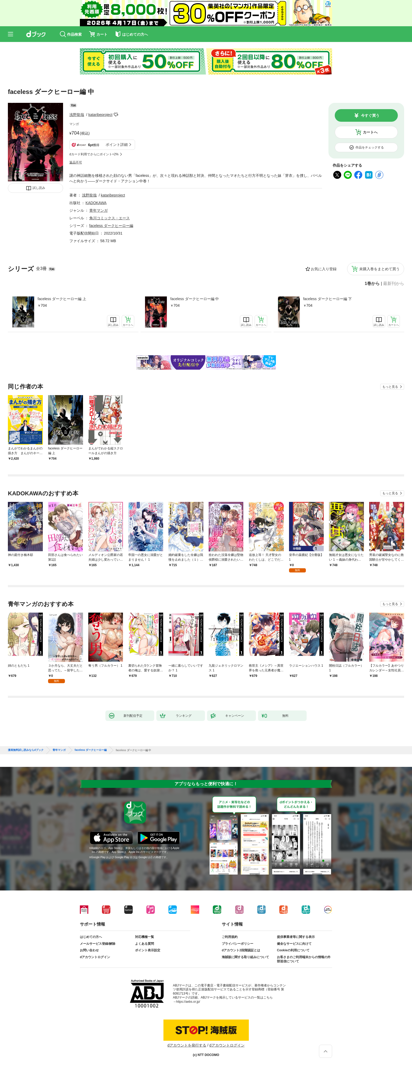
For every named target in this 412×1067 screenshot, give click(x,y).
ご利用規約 (230, 937)
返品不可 (75, 162)
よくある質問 (144, 944)
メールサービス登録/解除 (97, 944)
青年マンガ (98, 210)
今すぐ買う (370, 115)
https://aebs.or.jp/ (188, 1002)
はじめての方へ (91, 937)
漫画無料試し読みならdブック (26, 750)
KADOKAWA (96, 203)
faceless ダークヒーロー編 (111, 226)
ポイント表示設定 (147, 950)
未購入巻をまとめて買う (379, 269)
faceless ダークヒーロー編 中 (194, 299)
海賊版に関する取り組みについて (245, 957)
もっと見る (390, 387)
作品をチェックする (370, 147)
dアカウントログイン (95, 957)
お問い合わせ (89, 950)
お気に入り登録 (324, 269)
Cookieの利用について (293, 950)
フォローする (116, 114)
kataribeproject (100, 115)
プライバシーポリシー (237, 944)
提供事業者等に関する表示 (296, 937)
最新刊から (393, 284)
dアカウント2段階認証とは (241, 950)
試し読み (39, 188)
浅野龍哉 (76, 115)
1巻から (372, 284)
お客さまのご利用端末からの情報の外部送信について (304, 959)
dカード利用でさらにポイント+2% (94, 154)
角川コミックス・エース (109, 218)
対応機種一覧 (144, 937)
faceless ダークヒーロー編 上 (62, 299)
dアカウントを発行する (186, 1045)
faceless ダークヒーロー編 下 (327, 299)
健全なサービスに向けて (294, 944)
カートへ (370, 132)
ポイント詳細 (117, 144)
